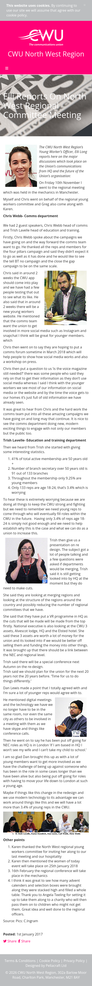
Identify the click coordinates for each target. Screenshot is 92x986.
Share (9, 941)
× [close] (84, 5)
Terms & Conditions (20, 960)
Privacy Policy (74, 960)
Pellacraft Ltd (56, 965)
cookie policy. (16, 15)
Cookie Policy (49, 960)
